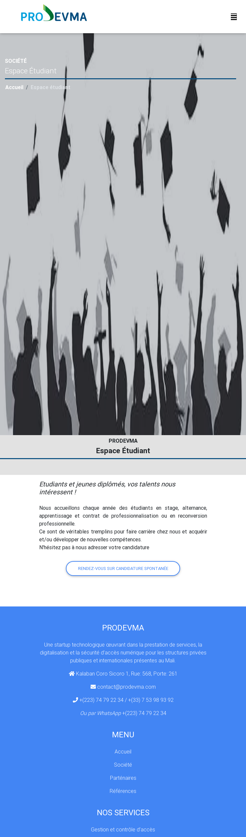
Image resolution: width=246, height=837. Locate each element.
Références (123, 791)
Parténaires (123, 778)
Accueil (14, 87)
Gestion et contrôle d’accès (123, 829)
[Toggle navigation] (234, 18)
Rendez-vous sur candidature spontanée (123, 568)
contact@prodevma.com (126, 686)
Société (123, 764)
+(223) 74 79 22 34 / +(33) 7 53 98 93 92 (126, 700)
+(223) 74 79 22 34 (144, 713)
